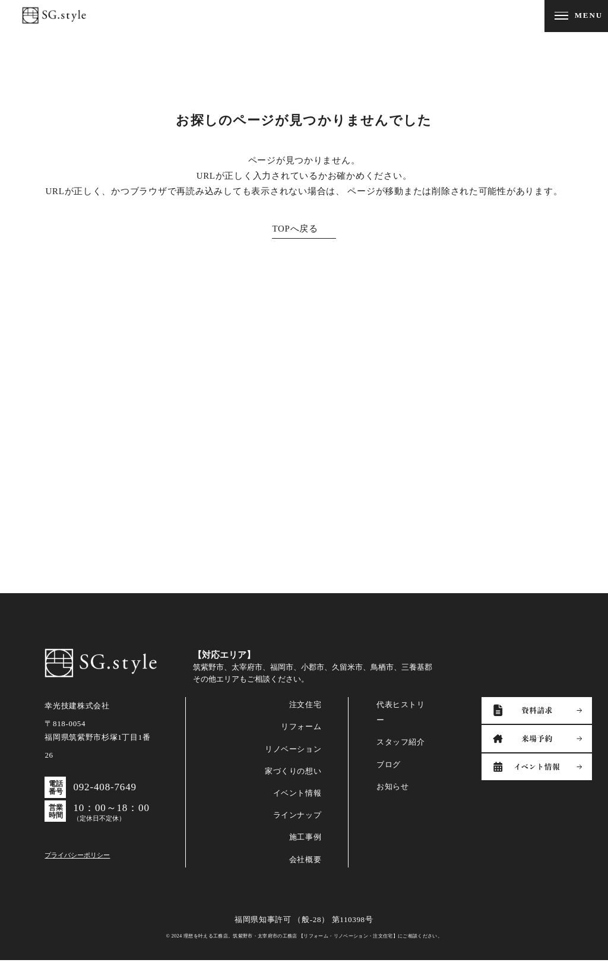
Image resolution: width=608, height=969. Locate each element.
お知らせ (392, 795)
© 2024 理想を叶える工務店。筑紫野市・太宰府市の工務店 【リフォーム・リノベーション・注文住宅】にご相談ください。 (304, 944)
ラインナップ (297, 823)
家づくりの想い (293, 779)
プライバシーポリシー (77, 863)
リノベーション (293, 757)
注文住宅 (305, 713)
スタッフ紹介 (400, 750)
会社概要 (305, 867)
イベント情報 (297, 801)
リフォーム (301, 735)
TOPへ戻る (295, 228)
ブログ (388, 772)
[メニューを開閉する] (576, 16)
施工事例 (305, 845)
